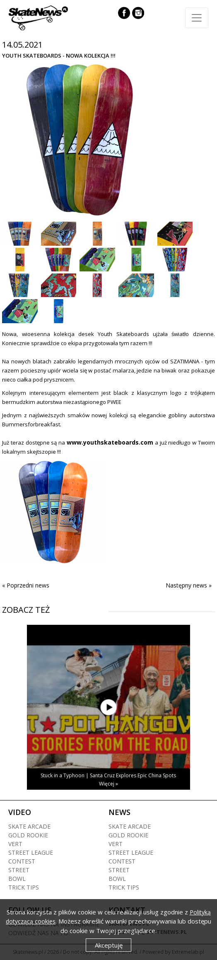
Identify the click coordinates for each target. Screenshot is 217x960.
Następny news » (189, 585)
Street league (30, 852)
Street (18, 870)
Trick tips (23, 887)
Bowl (17, 879)
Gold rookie (28, 835)
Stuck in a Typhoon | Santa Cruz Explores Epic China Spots (108, 775)
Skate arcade (29, 826)
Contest (21, 861)
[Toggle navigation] (196, 17)
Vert (15, 844)
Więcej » (108, 783)
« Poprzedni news (25, 585)
